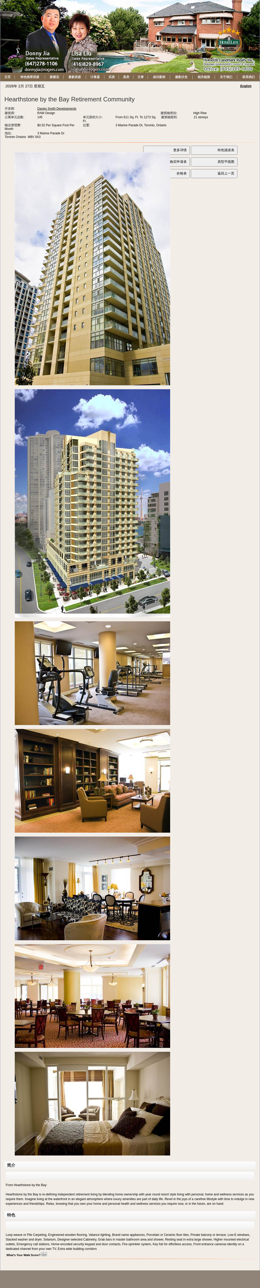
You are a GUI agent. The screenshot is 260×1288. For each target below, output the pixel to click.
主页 (7, 77)
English (245, 86)
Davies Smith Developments (56, 108)
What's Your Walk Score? (26, 1255)
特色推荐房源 (29, 77)
